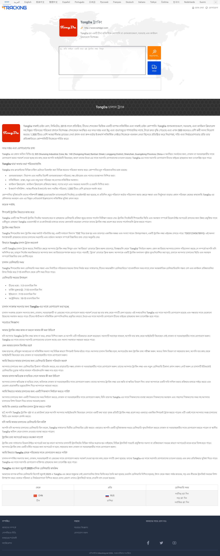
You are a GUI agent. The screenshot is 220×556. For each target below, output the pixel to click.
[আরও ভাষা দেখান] (216, 2)
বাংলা (6, 2)
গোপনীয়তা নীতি (9, 533)
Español (66, 2)
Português (79, 2)
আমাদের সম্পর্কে (9, 527)
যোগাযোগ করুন (81, 533)
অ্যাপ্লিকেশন (7, 543)
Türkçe (153, 2)
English (27, 2)
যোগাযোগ (211, 7)
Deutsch (130, 2)
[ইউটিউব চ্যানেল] (174, 543)
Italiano (141, 2)
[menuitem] (7, 2)
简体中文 (40, 2)
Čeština (164, 2)
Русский (104, 2)
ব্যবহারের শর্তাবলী (9, 538)
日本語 (92, 2)
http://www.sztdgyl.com (96, 28)
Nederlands (189, 2)
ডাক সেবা (198, 7)
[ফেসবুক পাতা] (148, 543)
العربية (17, 2)
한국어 (176, 2)
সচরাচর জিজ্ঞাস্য (81, 527)
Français (117, 2)
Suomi (203, 2)
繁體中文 (53, 2)
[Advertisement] (110, 84)
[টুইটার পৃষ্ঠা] (161, 543)
